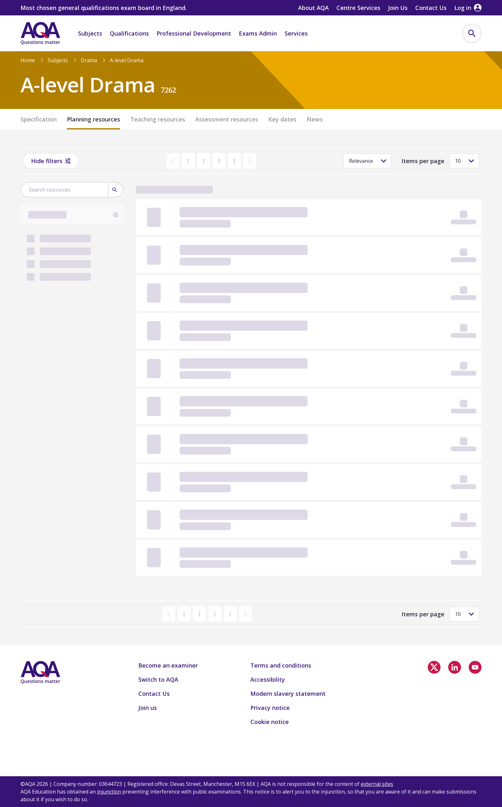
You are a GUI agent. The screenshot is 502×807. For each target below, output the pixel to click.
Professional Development (194, 33)
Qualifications (129, 33)
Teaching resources (157, 119)
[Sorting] (367, 161)
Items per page (422, 161)
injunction (109, 791)
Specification (38, 119)
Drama (89, 60)
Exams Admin (258, 33)
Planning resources (93, 119)
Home (27, 60)
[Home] (40, 33)
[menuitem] (472, 33)
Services (296, 33)
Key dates (282, 119)
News (315, 119)
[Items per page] (464, 161)
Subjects (90, 33)
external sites (377, 783)
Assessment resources (226, 119)
